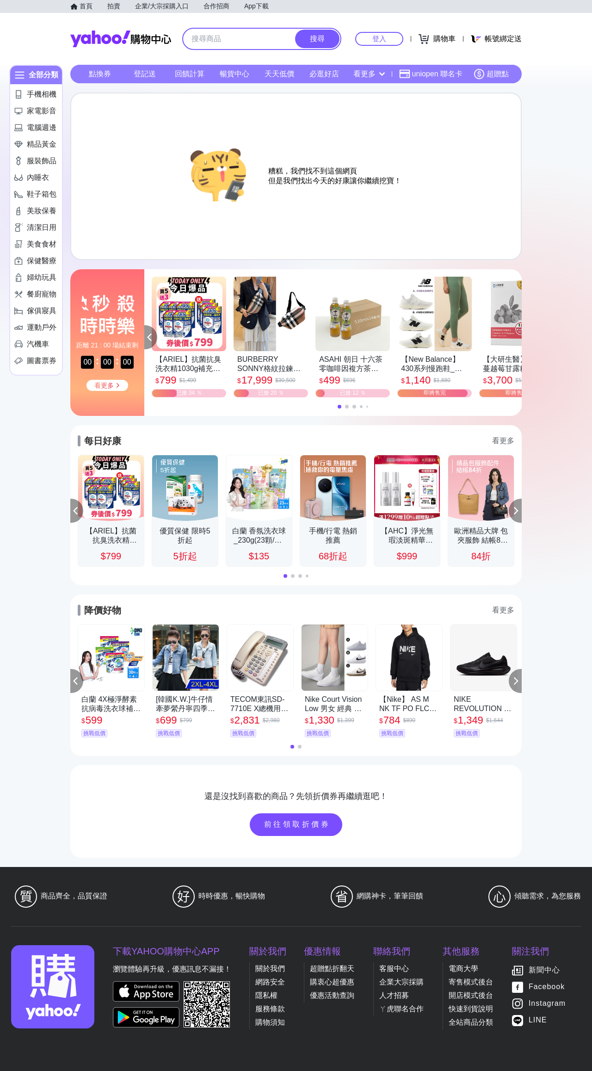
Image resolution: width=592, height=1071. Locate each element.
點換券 (100, 74)
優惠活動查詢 (332, 995)
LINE (538, 1020)
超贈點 (491, 74)
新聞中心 (544, 970)
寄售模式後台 (471, 982)
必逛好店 (324, 74)
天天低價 (279, 74)
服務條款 (270, 1009)
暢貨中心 (234, 74)
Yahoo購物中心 (120, 39)
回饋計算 (189, 74)
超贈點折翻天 (332, 968)
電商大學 (463, 968)
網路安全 (270, 982)
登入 (379, 39)
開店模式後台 (471, 995)
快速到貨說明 (471, 1009)
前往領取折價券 (297, 824)
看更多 (369, 74)
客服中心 (394, 968)
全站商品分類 (471, 1022)
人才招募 (394, 995)
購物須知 (270, 1022)
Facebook (547, 987)
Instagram (547, 1003)
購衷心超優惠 (332, 982)
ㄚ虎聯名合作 (401, 1009)
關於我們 (270, 968)
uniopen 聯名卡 (430, 74)
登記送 (145, 74)
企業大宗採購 (401, 982)
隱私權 (266, 995)
